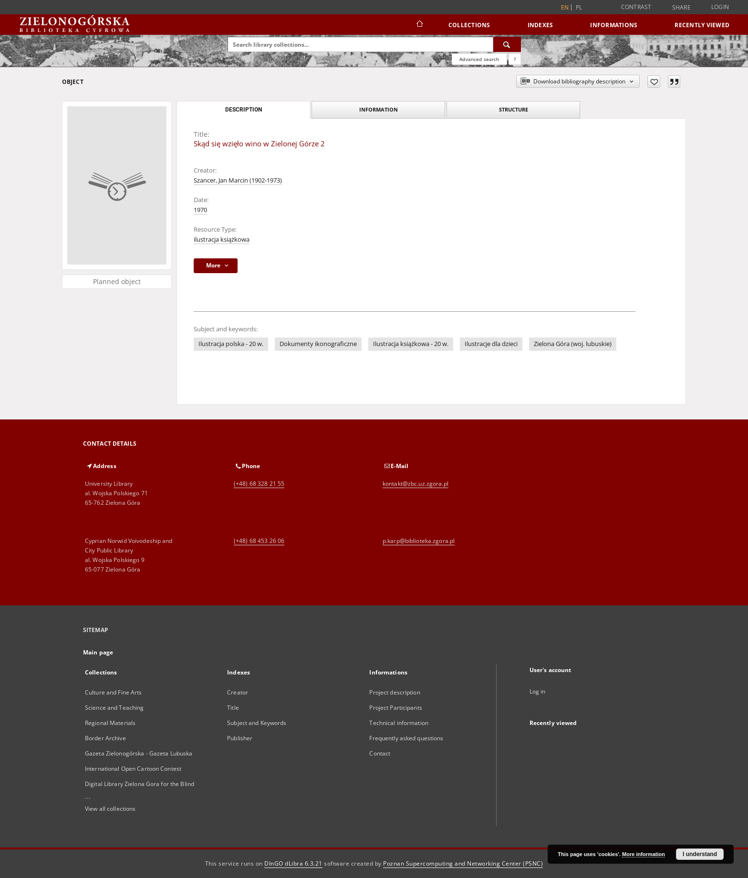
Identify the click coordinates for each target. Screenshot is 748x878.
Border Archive (105, 738)
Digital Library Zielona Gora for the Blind (139, 784)
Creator (237, 692)
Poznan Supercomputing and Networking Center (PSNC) (463, 863)
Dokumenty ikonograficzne (318, 344)
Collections (469, 25)
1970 (200, 210)
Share (681, 7)
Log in (538, 691)
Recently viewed (702, 25)
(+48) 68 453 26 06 (259, 541)
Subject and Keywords (256, 723)
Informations (613, 25)
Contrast (636, 7)
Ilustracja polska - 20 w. (230, 344)
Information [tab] (378, 109)
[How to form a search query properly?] (515, 59)
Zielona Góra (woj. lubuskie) (573, 344)
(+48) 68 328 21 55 (259, 484)
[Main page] (419, 24)
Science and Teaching (114, 708)
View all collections (110, 809)
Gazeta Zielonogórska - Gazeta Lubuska (138, 753)
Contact (379, 753)
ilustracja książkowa (221, 239)
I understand (700, 854)
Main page (98, 652)
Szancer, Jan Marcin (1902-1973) (238, 180)
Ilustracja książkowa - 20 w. (410, 344)
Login (720, 7)
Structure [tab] (513, 109)
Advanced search (479, 59)
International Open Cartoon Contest (133, 769)
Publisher (239, 738)
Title (233, 708)
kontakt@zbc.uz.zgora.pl (415, 484)
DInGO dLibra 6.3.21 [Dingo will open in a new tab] (293, 863)
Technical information (398, 723)
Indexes (540, 25)
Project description (394, 692)
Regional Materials (110, 723)
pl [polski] (579, 7)
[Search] (507, 44)
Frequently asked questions (406, 738)
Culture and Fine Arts (113, 692)
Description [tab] (243, 109)
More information (643, 854)
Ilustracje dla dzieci (491, 344)
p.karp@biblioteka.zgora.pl (419, 541)
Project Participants (395, 708)
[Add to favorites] (653, 81)
